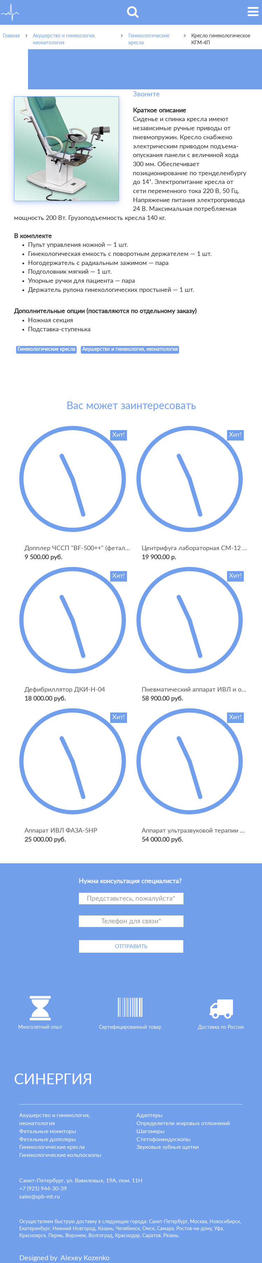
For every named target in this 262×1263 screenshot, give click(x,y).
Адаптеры (149, 1115)
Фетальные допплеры (47, 1139)
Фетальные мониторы (47, 1131)
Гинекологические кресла (52, 1147)
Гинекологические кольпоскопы (60, 1155)
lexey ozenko (85, 1258)
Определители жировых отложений (183, 1123)
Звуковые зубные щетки (167, 1147)
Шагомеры (150, 1131)
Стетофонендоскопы (163, 1139)
